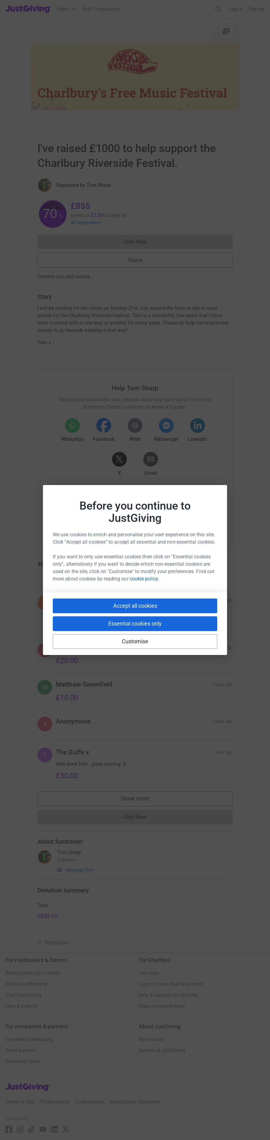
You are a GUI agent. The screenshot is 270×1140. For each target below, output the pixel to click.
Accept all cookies (135, 606)
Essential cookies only (135, 623)
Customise (135, 641)
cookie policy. (144, 579)
